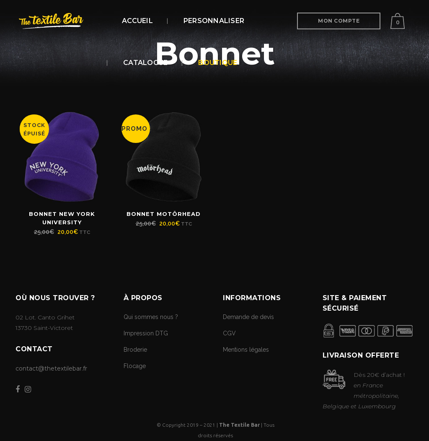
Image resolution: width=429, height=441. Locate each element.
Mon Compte (338, 21)
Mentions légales (246, 349)
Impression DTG (146, 333)
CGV (229, 333)
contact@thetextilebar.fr (51, 368)
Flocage (135, 366)
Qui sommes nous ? (151, 317)
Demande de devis (248, 317)
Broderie (135, 349)
